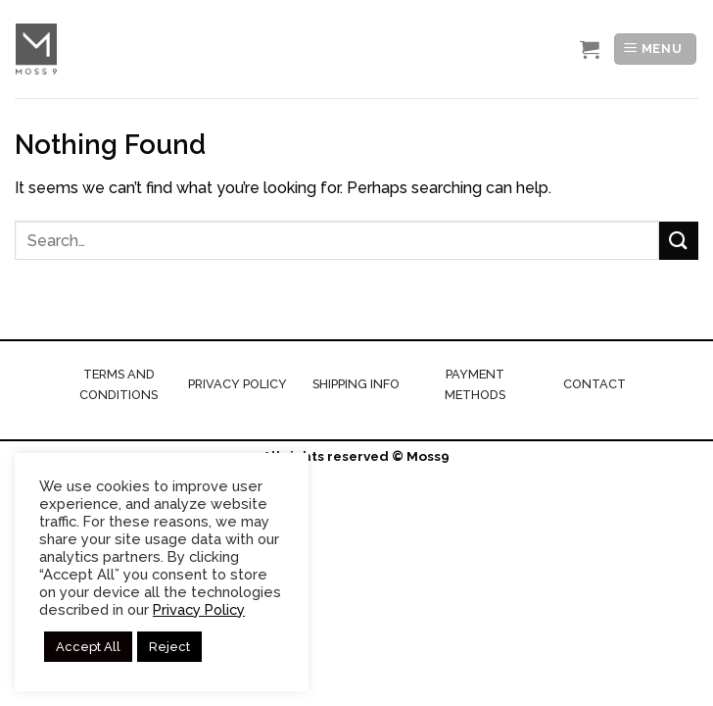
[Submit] (678, 241)
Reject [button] (169, 646)
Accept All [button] (88, 646)
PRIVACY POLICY (237, 384)
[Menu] (655, 49)
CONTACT (594, 384)
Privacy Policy (199, 609)
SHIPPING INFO (356, 384)
